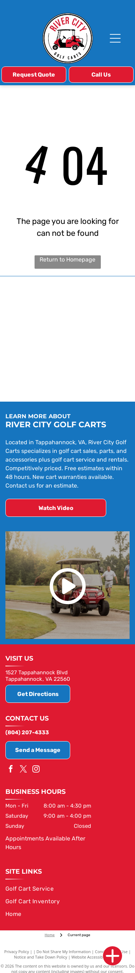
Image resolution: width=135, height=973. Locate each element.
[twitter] (23, 770)
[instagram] (36, 770)
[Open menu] (115, 38)
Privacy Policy (16, 951)
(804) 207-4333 (27, 732)
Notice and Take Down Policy (40, 957)
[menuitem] (66, 888)
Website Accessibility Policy (96, 957)
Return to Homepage (67, 259)
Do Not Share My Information (63, 951)
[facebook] (10, 770)
